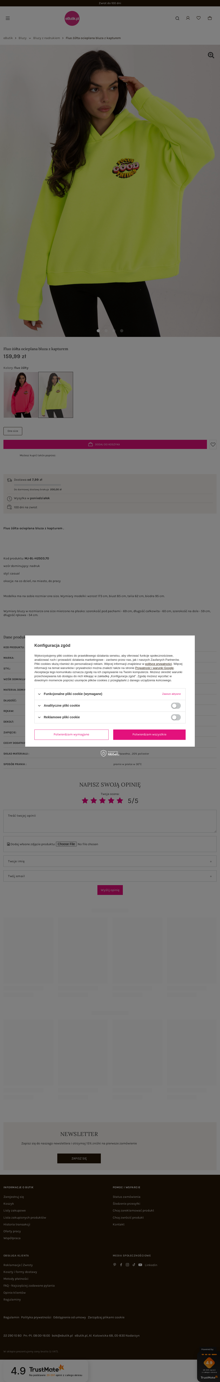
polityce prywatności (158, 664)
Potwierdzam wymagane (71, 734)
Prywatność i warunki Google (154, 668)
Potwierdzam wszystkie (149, 734)
